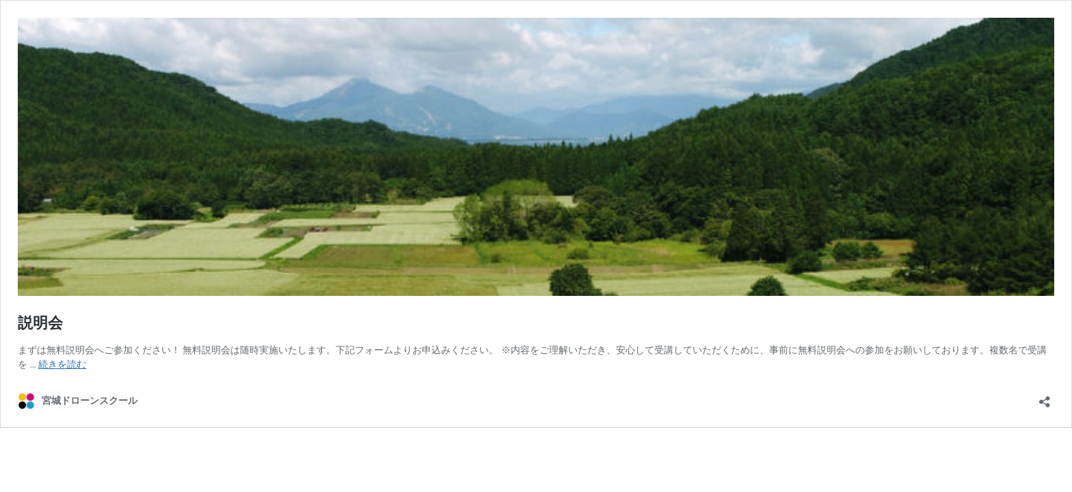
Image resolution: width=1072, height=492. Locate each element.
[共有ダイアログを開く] (1044, 397)
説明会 (40, 322)
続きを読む (62, 364)
